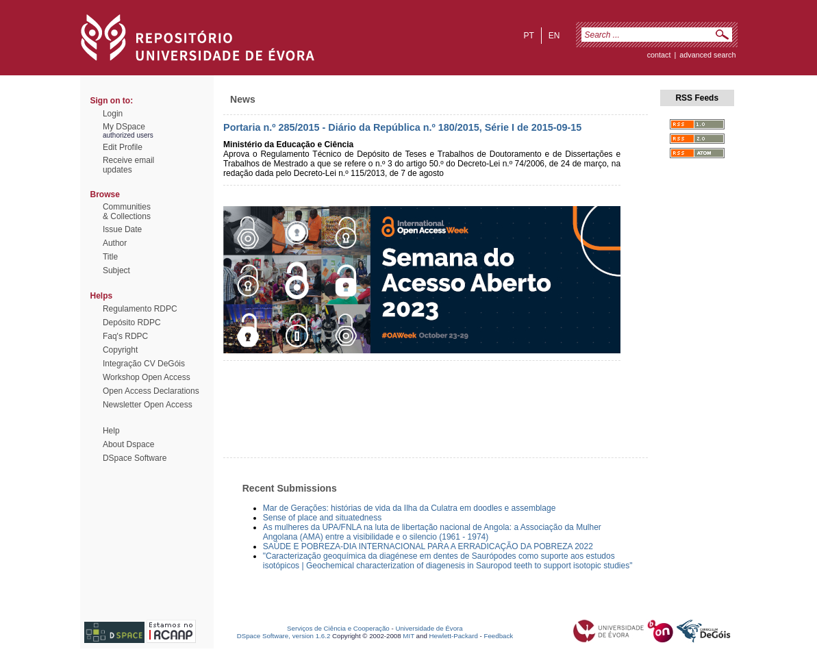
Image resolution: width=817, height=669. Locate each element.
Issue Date (122, 229)
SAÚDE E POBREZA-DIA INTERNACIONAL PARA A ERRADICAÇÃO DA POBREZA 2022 (428, 546)
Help (111, 431)
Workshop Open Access (146, 377)
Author (115, 243)
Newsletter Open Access (147, 404)
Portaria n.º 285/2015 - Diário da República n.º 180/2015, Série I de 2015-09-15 (402, 127)
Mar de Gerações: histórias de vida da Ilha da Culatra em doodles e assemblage (409, 508)
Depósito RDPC (132, 322)
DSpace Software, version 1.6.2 (284, 636)
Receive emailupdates (128, 165)
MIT (408, 636)
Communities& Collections (127, 211)
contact (659, 55)
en (554, 35)
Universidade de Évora (428, 628)
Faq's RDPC (125, 336)
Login (113, 113)
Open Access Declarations (151, 391)
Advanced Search (707, 55)
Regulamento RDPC (140, 309)
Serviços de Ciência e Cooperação (338, 628)
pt (528, 35)
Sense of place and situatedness (322, 517)
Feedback (498, 636)
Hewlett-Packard (453, 636)
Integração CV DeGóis (144, 363)
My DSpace (124, 126)
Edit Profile (122, 147)
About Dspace (128, 444)
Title (110, 257)
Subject (116, 270)
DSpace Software (134, 458)
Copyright (120, 350)
